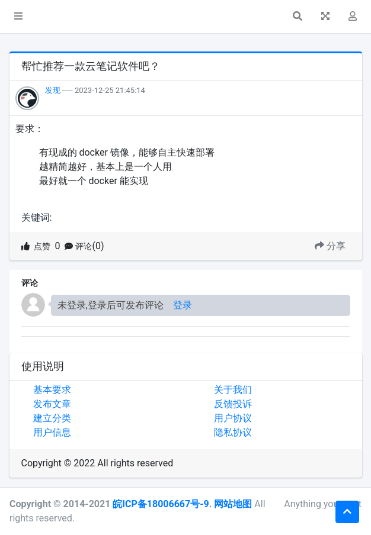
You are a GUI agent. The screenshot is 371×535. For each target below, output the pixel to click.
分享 (330, 246)
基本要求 (52, 389)
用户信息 (52, 432)
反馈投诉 (233, 404)
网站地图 (233, 504)
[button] (18, 16)
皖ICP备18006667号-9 (161, 504)
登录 (182, 305)
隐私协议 (233, 432)
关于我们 (233, 389)
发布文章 (52, 404)
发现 (52, 90)
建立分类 (52, 418)
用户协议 (233, 418)
